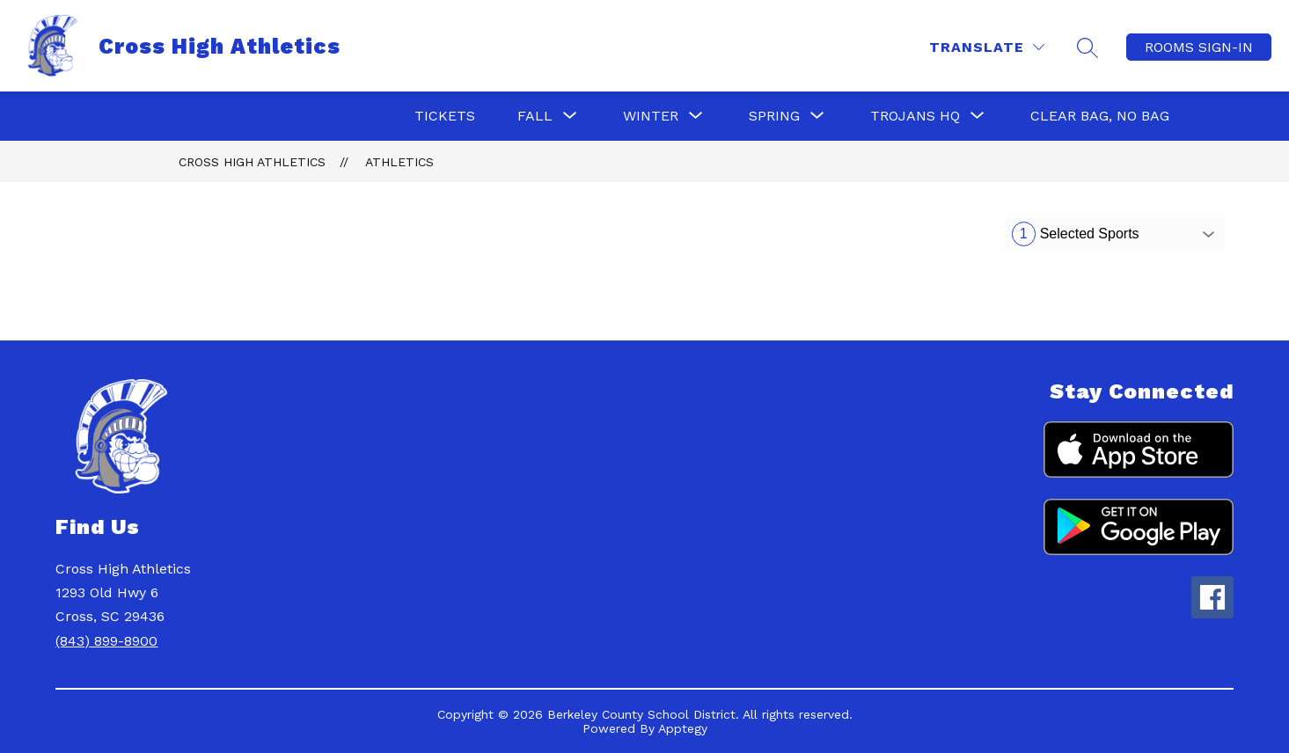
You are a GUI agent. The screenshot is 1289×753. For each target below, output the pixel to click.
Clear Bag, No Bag (1099, 115)
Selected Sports (1075, 234)
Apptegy (682, 728)
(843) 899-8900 (106, 640)
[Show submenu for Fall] (535, 116)
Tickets (444, 115)
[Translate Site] (987, 47)
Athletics (399, 162)
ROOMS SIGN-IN (1199, 47)
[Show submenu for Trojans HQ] (915, 116)
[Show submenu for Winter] (650, 116)
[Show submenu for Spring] (774, 116)
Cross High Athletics (252, 162)
